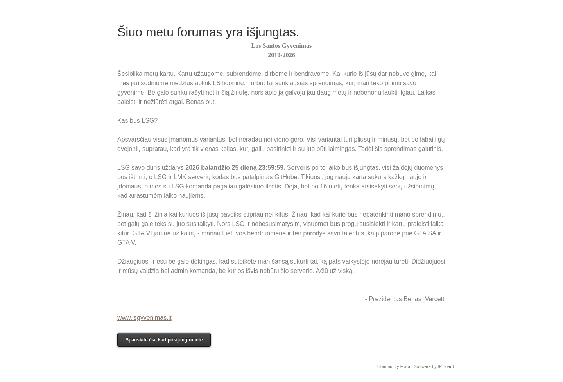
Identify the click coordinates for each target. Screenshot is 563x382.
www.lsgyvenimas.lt (144, 317)
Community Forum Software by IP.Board (415, 366)
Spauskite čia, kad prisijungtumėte (164, 340)
